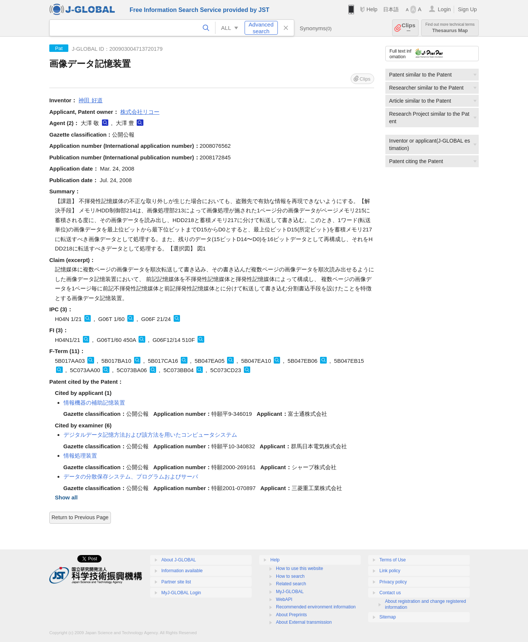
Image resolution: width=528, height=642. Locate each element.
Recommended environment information (315, 607)
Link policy (389, 570)
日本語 (391, 9)
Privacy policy (393, 582)
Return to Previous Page (80, 517)
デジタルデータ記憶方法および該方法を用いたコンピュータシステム (150, 434)
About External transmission (304, 622)
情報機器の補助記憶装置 (94, 402)
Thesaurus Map (450, 27)
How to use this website (299, 568)
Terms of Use (392, 559)
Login (444, 9)
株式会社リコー (139, 112)
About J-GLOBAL (178, 559)
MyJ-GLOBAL (290, 591)
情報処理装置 (80, 455)
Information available (182, 570)
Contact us (390, 592)
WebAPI (284, 599)
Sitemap (387, 617)
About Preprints (291, 614)
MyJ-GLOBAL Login (181, 592)
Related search (291, 583)
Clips (409, 28)
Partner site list (176, 582)
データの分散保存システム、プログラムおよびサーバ (130, 476)
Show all (66, 497)
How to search (290, 576)
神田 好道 (90, 100)
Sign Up (467, 9)
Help (371, 9)
